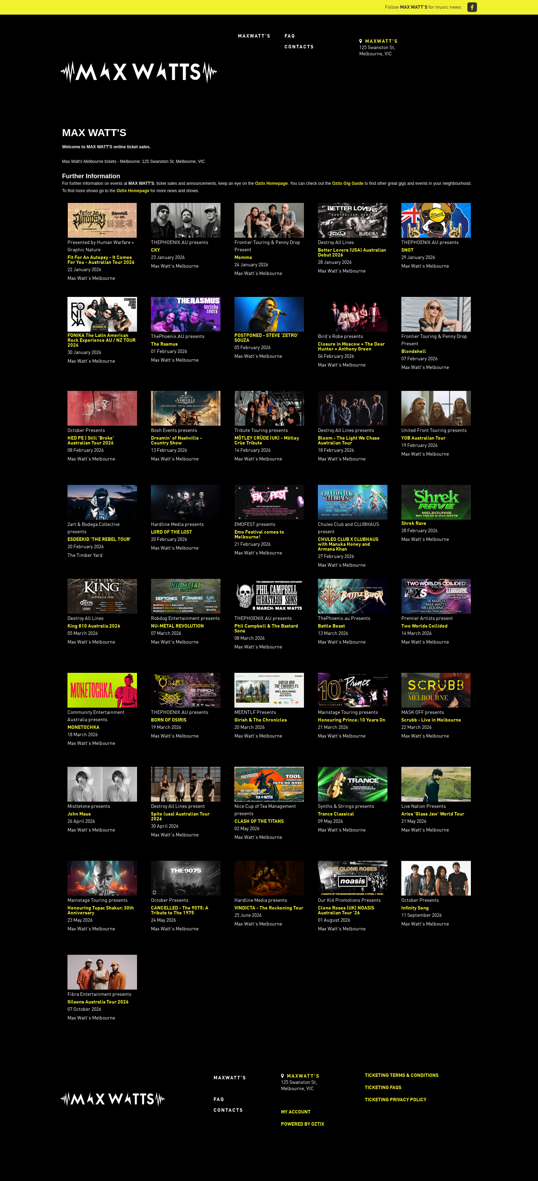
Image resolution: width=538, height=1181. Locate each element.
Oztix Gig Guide (347, 183)
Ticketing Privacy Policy (395, 1099)
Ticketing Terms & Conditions (402, 1075)
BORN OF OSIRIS (168, 720)
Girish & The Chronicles (260, 720)
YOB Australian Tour (423, 438)
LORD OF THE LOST (171, 532)
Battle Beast (331, 626)
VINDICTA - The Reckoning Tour (268, 908)
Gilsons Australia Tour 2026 (98, 1002)
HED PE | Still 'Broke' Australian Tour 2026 (90, 441)
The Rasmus (164, 344)
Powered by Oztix (302, 1124)
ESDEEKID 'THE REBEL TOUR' (99, 539)
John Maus (79, 814)
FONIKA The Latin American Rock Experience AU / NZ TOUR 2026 (101, 340)
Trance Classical (336, 814)
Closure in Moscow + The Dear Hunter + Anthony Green (351, 347)
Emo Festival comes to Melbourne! (259, 535)
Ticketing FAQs (383, 1087)
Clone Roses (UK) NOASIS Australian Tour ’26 (346, 910)
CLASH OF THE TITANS (259, 821)
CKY (155, 250)
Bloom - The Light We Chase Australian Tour (349, 441)
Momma (243, 257)
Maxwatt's (254, 36)
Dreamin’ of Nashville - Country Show (176, 441)
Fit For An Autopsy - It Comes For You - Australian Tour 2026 (101, 260)
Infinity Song (415, 908)
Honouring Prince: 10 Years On (351, 720)
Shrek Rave (413, 523)
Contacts (299, 47)
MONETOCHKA (83, 727)
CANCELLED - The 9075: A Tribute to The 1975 (179, 910)
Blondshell (413, 351)
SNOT (407, 250)
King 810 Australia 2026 (93, 626)
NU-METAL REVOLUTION (177, 626)
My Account (296, 1112)
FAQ (289, 36)
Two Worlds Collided (424, 626)
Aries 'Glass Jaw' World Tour (432, 814)
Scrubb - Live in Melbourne (431, 720)
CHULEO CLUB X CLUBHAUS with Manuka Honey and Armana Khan (348, 544)
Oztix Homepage (271, 183)
